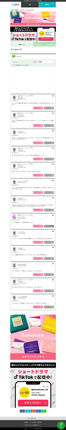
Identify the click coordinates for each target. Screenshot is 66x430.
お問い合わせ (28, 425)
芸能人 (47, 4)
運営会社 (39, 422)
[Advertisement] (33, 79)
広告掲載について (36, 425)
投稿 (61, 427)
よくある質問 (33, 422)
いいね (39, 108)
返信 (53, 95)
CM (30, 4)
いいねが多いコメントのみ (21, 65)
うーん (50, 108)
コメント (44, 44)
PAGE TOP (33, 418)
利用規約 (26, 422)
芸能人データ (21, 44)
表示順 (44, 61)
